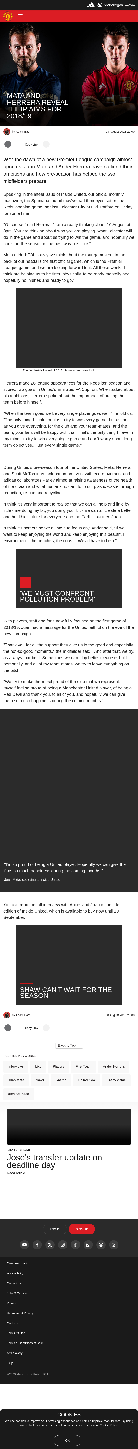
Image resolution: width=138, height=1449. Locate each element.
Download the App (19, 1328)
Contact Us (14, 1348)
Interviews (16, 1131)
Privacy (12, 1368)
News (40, 1145)
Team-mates (116, 1145)
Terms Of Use (16, 1398)
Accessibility (15, 1338)
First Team (83, 1131)
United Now (86, 1145)
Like (38, 1131)
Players (58, 1131)
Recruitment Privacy (20, 1378)
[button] (20, 16)
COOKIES (69, 1414)
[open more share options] (46, 144)
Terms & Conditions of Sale (25, 1408)
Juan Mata (16, 1145)
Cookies (12, 1388)
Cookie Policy (109, 1425)
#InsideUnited (18, 1159)
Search (61, 1145)
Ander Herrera (113, 1131)
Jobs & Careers (17, 1358)
